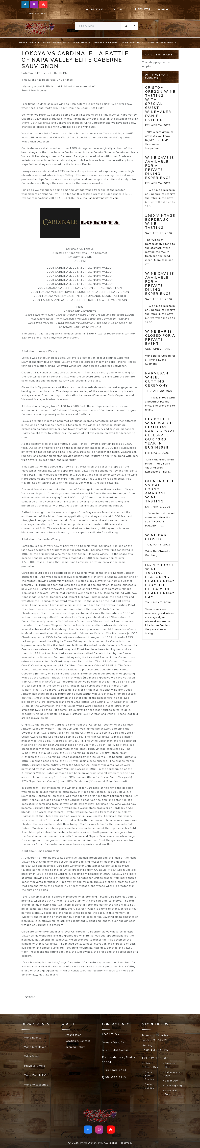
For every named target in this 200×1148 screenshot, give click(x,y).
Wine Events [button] (27, 42)
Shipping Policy (75, 1047)
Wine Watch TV (133, 42)
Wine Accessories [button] (161, 42)
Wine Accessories (36, 1085)
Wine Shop (31, 1056)
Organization (73, 1035)
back (30, 996)
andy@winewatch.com (104, 198)
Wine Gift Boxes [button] (55, 42)
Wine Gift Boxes (35, 1047)
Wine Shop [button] (81, 42)
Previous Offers (106, 42)
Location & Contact (77, 1041)
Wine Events (32, 1037)
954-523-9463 (36, 13)
